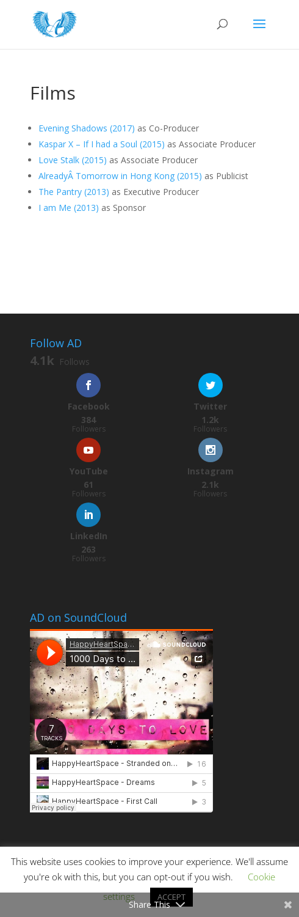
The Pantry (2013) (73, 191)
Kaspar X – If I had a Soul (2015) (101, 144)
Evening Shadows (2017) (86, 128)
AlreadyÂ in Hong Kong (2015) (120, 176)
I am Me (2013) (68, 207)
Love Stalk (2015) (72, 160)
